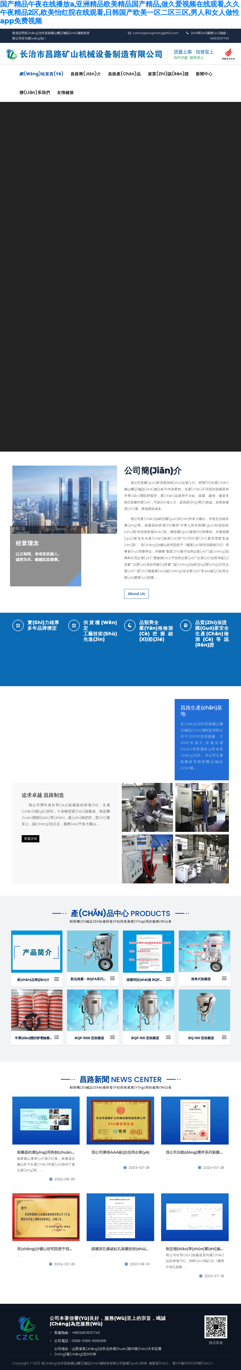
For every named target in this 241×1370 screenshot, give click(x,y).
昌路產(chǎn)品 (125, 74)
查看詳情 (30, 838)
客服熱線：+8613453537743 (77, 1332)
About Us (136, 593)
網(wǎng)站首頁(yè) (42, 74)
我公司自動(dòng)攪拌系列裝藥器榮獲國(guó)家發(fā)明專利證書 (195, 1152)
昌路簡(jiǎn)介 (86, 74)
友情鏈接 (66, 92)
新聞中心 (205, 74)
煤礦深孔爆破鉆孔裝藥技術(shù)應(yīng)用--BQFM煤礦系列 (120, 1249)
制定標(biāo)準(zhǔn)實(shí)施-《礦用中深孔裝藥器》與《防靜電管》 (195, 1249)
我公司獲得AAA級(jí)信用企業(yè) (120, 1152)
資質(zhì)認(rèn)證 (169, 74)
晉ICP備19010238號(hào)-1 (192, 1363)
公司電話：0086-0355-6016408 (80, 1340)
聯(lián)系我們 (35, 92)
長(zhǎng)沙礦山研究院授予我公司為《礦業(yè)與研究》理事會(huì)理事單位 (46, 1249)
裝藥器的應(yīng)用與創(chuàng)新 (46, 1152)
